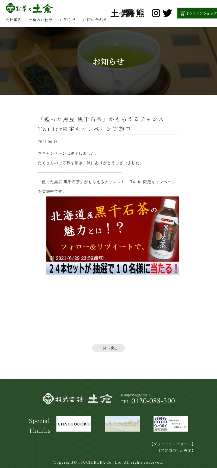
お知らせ (68, 19)
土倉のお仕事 (40, 19)
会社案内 (13, 19)
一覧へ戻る (108, 348)
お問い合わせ (95, 19)
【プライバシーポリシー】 (172, 444)
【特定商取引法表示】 (176, 450)
